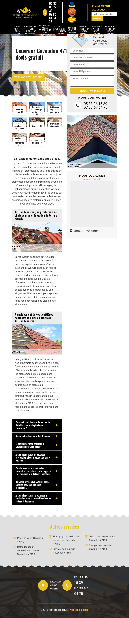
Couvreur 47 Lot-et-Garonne (72, 30)
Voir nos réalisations (28, 77)
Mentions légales (79, 609)
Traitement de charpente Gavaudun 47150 (102, 538)
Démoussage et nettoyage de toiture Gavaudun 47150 (28, 550)
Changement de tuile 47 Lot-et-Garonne (110, 30)
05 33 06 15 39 (53, 7)
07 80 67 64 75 (52, 17)
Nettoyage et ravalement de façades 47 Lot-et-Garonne (59, 30)
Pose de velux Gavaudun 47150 (30, 540)
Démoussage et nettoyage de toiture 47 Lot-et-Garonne (29, 30)
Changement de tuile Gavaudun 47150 (100, 547)
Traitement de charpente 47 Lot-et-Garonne (96, 30)
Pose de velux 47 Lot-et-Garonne (17, 30)
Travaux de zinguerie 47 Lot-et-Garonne (84, 30)
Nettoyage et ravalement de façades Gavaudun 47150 (66, 540)
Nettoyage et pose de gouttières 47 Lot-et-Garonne (45, 30)
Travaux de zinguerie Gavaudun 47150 (64, 551)
